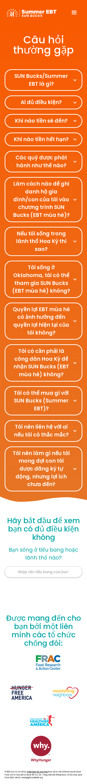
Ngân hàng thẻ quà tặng (37, 772)
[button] (74, 13)
